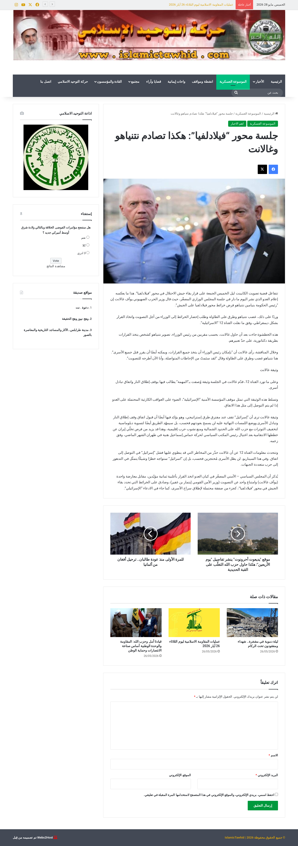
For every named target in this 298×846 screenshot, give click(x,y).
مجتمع (135, 81)
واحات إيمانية (176, 81)
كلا (84, 245)
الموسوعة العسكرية (233, 81)
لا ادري (81, 253)
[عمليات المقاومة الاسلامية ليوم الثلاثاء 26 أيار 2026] (194, 622)
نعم (83, 237)
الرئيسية (276, 81)
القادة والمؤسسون (109, 81)
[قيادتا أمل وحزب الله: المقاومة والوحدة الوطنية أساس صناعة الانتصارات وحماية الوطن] (136, 622)
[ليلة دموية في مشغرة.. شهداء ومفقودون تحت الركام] (252, 622)
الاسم (273, 755)
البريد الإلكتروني (267, 775)
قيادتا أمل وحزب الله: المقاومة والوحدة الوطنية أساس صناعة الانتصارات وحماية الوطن (141, 646)
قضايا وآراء (153, 81)
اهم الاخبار (237, 123)
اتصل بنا (45, 81)
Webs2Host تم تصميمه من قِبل (33, 837)
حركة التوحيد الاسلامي (73, 81)
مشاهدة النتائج (56, 266)
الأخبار (260, 81)
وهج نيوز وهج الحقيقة (75, 319)
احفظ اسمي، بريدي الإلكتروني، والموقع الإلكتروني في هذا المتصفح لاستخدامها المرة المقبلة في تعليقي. (209, 795)
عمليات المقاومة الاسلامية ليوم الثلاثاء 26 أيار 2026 (201, 4)
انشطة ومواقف (202, 81)
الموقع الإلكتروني (180, 775)
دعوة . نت (82, 307)
